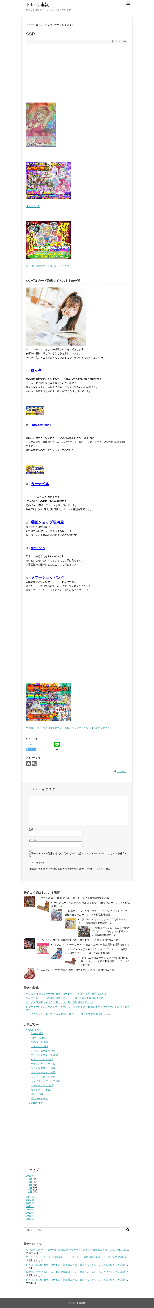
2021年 (30, 1209)
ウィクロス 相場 (39, 1046)
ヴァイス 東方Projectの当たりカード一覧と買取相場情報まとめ (75, 898)
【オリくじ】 (33, 206)
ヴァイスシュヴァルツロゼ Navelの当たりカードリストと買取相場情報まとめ (68, 1014)
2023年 (30, 1203)
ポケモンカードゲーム (43, 1064)
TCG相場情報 (33, 1030)
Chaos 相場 (37, 1033)
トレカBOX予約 (34, 1103)
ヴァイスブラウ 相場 (42, 1085)
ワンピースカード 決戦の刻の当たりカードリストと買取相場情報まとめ (79, 939)
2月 (30, 1188)
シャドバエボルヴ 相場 (43, 1051)
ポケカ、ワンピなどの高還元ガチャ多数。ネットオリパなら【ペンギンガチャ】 (69, 728)
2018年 (30, 1216)
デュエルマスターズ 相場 (44, 1055)
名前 (31, 829)
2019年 (30, 1212)
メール (32, 840)
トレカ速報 (37, 4)
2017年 (30, 1219)
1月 (30, 1191)
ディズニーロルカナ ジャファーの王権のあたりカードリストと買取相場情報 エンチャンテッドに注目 (103, 961)
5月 (30, 1179)
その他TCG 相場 (40, 1042)
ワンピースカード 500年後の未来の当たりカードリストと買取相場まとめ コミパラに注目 (76, 1249)
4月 (30, 1182)
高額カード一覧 (39, 1098)
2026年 (30, 1176)
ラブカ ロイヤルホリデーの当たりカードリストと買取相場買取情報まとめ (66, 993)
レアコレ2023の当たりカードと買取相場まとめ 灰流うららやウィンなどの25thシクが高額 (75, 1264)
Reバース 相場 (39, 1038)
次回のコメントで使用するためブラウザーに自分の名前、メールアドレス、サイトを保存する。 (78, 854)
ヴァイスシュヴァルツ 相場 (45, 1081)
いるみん (121, 771)
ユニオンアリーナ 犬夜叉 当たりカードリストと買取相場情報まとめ (77, 969)
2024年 (30, 1200)
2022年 (30, 1206)
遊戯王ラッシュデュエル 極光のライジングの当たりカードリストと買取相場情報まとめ (111, 931)
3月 (30, 1185)
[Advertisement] (77, 75)
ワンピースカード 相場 (43, 1077)
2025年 (30, 1197)
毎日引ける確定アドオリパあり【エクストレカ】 (52, 266)
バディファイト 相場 (42, 1059)
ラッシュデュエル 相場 (43, 1072)
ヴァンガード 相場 (41, 1090)
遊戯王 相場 (37, 1094)
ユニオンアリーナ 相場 (43, 1068)
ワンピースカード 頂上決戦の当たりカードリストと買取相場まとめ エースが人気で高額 (75, 1257)
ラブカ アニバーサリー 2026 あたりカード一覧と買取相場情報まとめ (91, 944)
